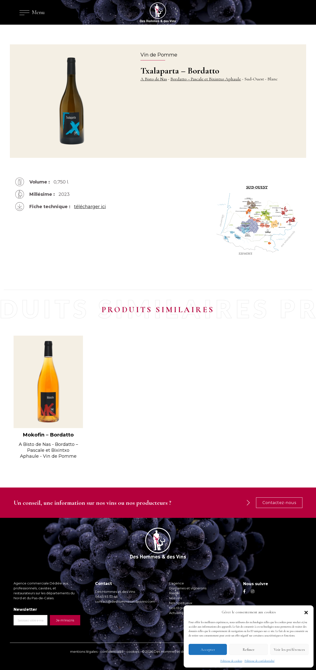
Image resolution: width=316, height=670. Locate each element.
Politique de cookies (231, 661)
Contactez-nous (279, 502)
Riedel (174, 593)
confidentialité (112, 651)
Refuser (249, 649)
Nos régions (178, 608)
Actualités (177, 613)
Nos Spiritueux (180, 603)
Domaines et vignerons (187, 588)
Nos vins (175, 598)
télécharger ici (90, 206)
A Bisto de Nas (153, 79)
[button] (306, 612)
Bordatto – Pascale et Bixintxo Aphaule (205, 79)
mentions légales (84, 651)
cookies (132, 651)
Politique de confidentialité (260, 661)
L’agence (176, 583)
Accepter (208, 649)
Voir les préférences (289, 649)
